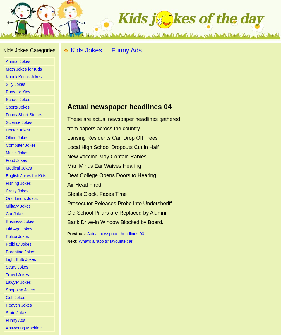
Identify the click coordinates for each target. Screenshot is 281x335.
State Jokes (16, 312)
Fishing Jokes (18, 183)
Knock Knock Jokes (24, 76)
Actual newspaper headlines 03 (115, 233)
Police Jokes (17, 236)
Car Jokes (15, 213)
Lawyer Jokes (18, 282)
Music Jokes (17, 153)
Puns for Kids (18, 92)
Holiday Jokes (18, 244)
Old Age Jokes (19, 229)
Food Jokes (16, 160)
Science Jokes (19, 122)
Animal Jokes (18, 61)
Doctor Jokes (18, 130)
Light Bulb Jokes (21, 259)
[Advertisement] (87, 78)
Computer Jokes (21, 145)
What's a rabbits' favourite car (106, 241)
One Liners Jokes (22, 198)
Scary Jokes (17, 267)
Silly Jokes (15, 84)
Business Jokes (20, 221)
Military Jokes (18, 206)
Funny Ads (15, 320)
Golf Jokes (15, 297)
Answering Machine (24, 328)
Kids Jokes (86, 50)
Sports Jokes (18, 107)
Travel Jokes (17, 274)
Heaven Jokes (19, 305)
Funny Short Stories (24, 114)
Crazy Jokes (17, 191)
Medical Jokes (19, 168)
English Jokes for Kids (26, 175)
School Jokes (18, 99)
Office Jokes (17, 137)
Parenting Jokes (20, 251)
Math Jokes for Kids (24, 69)
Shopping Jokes (20, 290)
